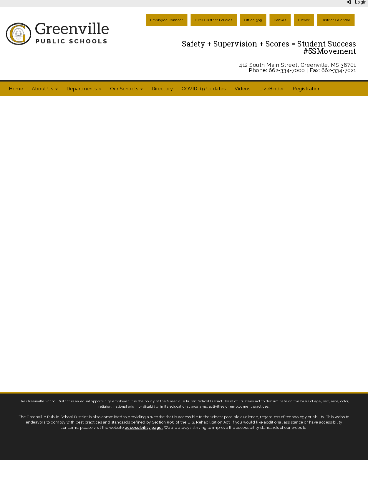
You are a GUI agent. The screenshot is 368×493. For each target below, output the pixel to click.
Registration (307, 89)
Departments (84, 89)
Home (16, 89)
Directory (162, 89)
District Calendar (335, 20)
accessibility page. (144, 427)
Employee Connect (166, 20)
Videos (243, 89)
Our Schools (126, 89)
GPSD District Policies (213, 20)
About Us (45, 89)
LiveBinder (271, 89)
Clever (303, 20)
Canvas (280, 20)
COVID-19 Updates (204, 89)
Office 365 (253, 20)
